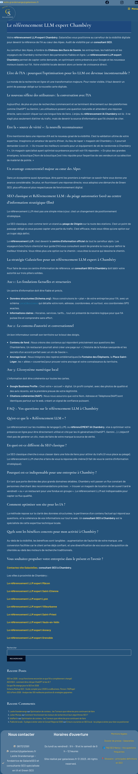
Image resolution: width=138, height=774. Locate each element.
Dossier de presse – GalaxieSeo (119, 739)
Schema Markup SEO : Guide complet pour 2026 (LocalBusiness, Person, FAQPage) (41, 689)
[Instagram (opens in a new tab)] (125, 2)
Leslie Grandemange (18, 711)
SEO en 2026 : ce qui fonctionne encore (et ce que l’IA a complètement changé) (39, 678)
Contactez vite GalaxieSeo (22, 567)
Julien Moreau (16, 715)
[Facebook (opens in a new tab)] (110, 2)
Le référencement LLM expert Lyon (27, 598)
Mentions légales (119, 732)
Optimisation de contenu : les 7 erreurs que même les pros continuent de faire (62, 711)
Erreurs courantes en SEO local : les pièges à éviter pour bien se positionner (97, 721)
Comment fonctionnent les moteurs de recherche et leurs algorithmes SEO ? (56, 715)
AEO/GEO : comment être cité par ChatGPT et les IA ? (29, 682)
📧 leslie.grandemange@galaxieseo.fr (19, 2)
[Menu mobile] (133, 8)
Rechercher (12, 647)
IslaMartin (14, 718)
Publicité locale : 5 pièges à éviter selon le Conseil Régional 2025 (36, 721)
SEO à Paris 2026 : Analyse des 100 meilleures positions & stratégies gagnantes (39, 692)
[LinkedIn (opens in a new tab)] (135, 2)
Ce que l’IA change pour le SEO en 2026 (23, 685)
